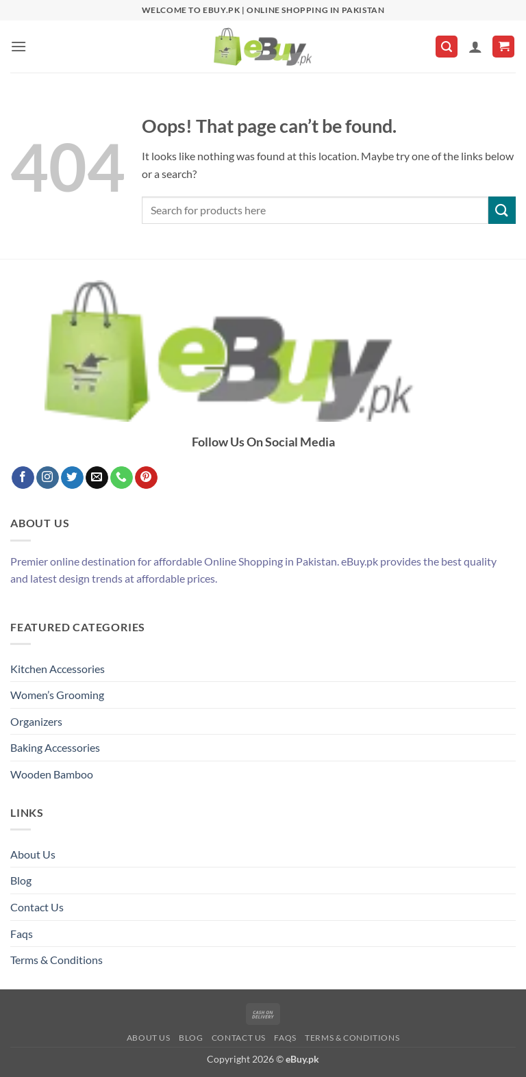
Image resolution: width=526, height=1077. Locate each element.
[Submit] (502, 210)
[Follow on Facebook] (23, 478)
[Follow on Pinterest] (146, 478)
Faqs (21, 933)
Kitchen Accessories (57, 668)
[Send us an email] (97, 478)
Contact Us (37, 906)
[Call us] (121, 478)
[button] (18, 46)
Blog (21, 880)
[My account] (475, 46)
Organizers (36, 721)
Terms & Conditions (56, 959)
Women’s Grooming (57, 694)
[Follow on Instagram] (47, 478)
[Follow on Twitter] (72, 478)
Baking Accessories (55, 747)
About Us (32, 854)
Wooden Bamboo (51, 774)
